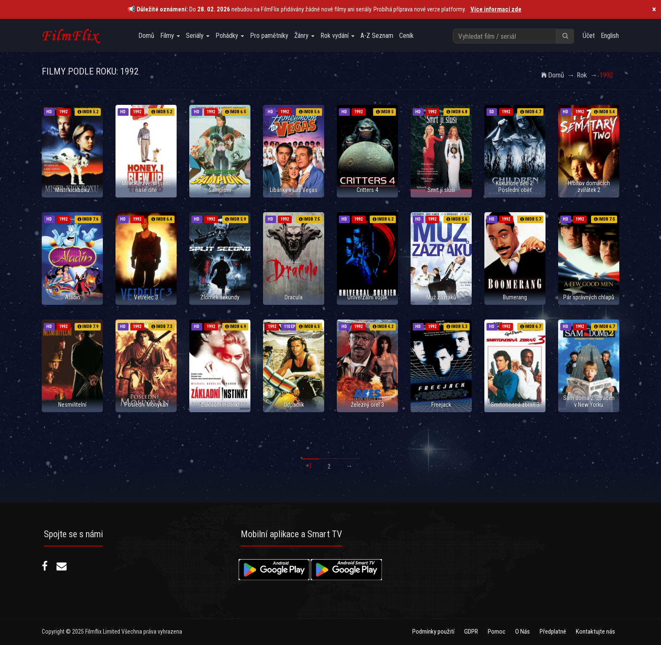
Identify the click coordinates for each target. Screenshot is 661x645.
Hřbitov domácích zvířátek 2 (589, 186)
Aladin (72, 297)
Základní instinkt (220, 404)
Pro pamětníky (269, 36)
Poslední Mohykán (146, 404)
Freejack (441, 404)
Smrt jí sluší (441, 190)
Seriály (198, 36)
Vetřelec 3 (146, 297)
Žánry (304, 36)
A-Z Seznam (376, 36)
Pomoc (496, 631)
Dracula (294, 297)
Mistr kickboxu (72, 190)
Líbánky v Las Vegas (293, 190)
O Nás (522, 631)
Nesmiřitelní (72, 404)
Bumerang (515, 297)
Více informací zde (495, 9)
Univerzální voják (367, 297)
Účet (589, 36)
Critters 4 (367, 190)
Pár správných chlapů (588, 297)
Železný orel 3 (367, 404)
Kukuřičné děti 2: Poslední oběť (515, 186)
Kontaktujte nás (595, 631)
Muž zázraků (441, 297)
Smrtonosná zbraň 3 (515, 404)
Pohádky (229, 36)
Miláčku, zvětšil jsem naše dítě (146, 186)
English (610, 36)
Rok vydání (337, 36)
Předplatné (553, 631)
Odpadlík (294, 404)
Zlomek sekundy (219, 297)
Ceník (406, 36)
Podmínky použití (433, 631)
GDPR (471, 631)
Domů (146, 36)
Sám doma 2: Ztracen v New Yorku (589, 401)
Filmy (170, 36)
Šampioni (220, 190)
